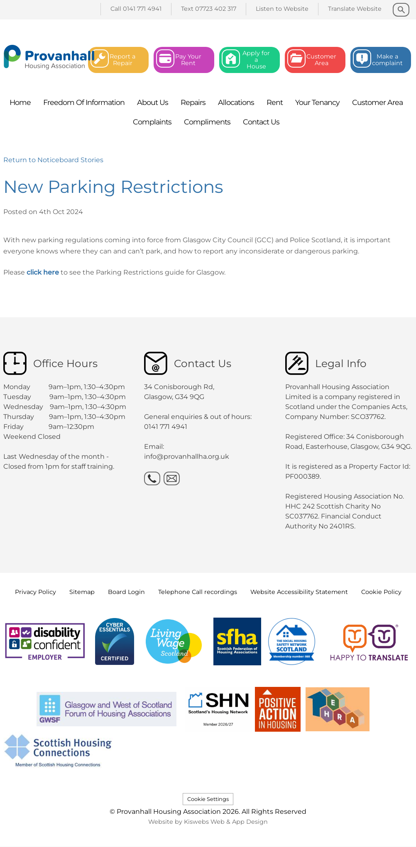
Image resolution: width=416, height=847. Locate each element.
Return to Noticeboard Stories (53, 160)
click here (42, 272)
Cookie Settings (208, 799)
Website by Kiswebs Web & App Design (208, 821)
